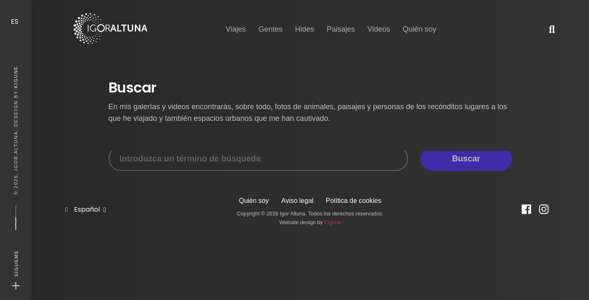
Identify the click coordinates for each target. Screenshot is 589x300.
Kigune (15, 77)
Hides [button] (304, 22)
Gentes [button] (270, 22)
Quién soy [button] (419, 22)
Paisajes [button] (341, 22)
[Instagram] (544, 209)
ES (15, 13)
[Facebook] (526, 209)
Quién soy (254, 200)
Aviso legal (297, 200)
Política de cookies (353, 200)
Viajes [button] (235, 22)
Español (87, 202)
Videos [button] (378, 22)
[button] (551, 29)
